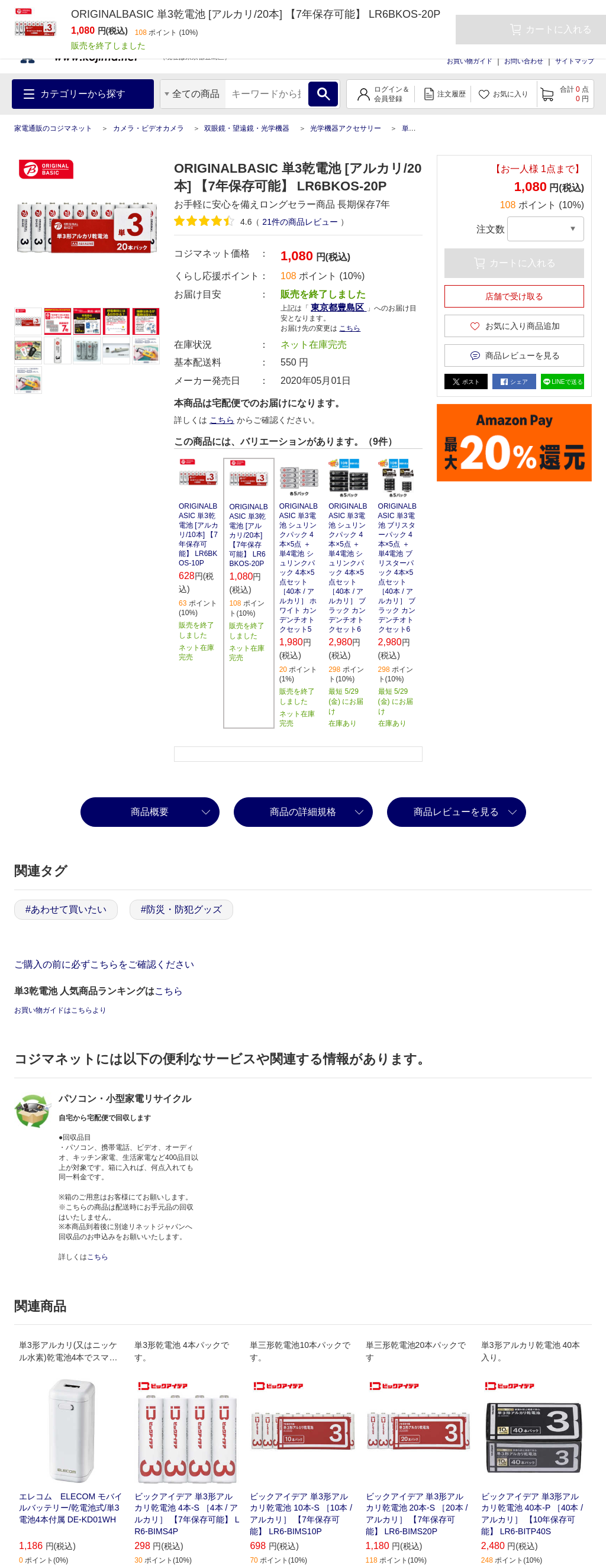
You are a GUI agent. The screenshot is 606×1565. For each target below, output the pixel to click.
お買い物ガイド (469, 60)
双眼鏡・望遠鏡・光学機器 (246, 128)
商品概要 (150, 812)
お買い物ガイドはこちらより (60, 1010)
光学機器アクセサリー (345, 128)
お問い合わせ (523, 60)
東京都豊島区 (338, 307)
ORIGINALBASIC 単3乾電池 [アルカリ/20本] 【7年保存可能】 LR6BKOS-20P (248, 535)
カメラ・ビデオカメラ (148, 128)
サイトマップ (574, 60)
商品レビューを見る (456, 812)
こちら (349, 328)
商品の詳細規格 (303, 812)
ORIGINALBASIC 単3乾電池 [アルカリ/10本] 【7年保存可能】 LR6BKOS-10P (198, 534)
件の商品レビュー (300, 222)
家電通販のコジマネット (53, 128)
